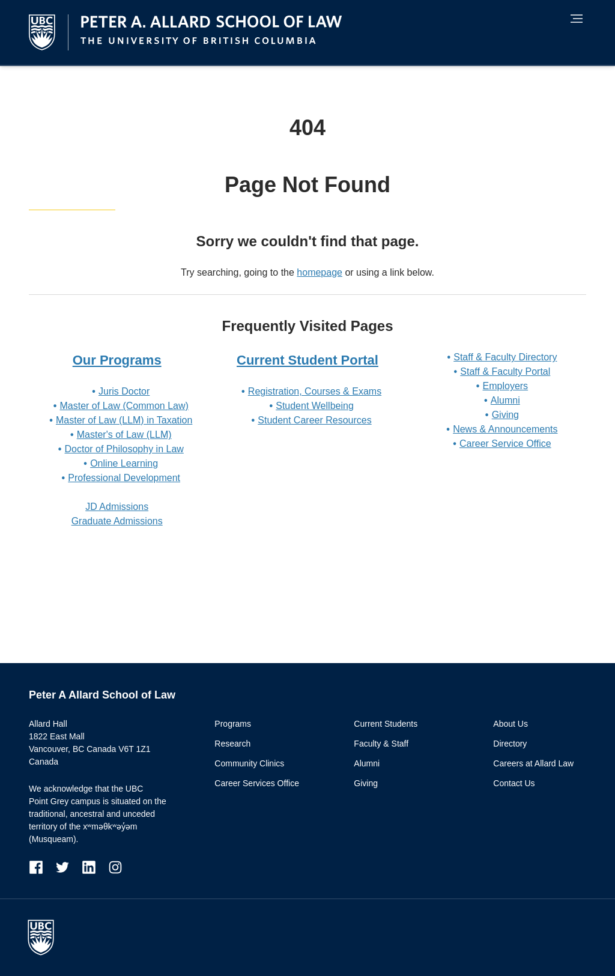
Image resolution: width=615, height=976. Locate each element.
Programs (232, 724)
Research (232, 743)
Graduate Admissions (117, 521)
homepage (319, 272)
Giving (505, 415)
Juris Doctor (124, 391)
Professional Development (124, 478)
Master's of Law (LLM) (124, 434)
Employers (506, 386)
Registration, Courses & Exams (314, 391)
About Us (510, 724)
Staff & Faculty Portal (505, 371)
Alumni (505, 400)
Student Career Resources (314, 420)
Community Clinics (249, 763)
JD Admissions (116, 507)
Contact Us (514, 783)
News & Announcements (505, 429)
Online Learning (124, 463)
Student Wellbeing (315, 406)
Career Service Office (505, 443)
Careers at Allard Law (533, 763)
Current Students (385, 724)
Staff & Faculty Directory (505, 357)
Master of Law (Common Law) (124, 406)
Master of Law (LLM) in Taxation (124, 420)
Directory (510, 743)
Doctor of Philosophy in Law (124, 449)
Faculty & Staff (381, 743)
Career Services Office (256, 783)
